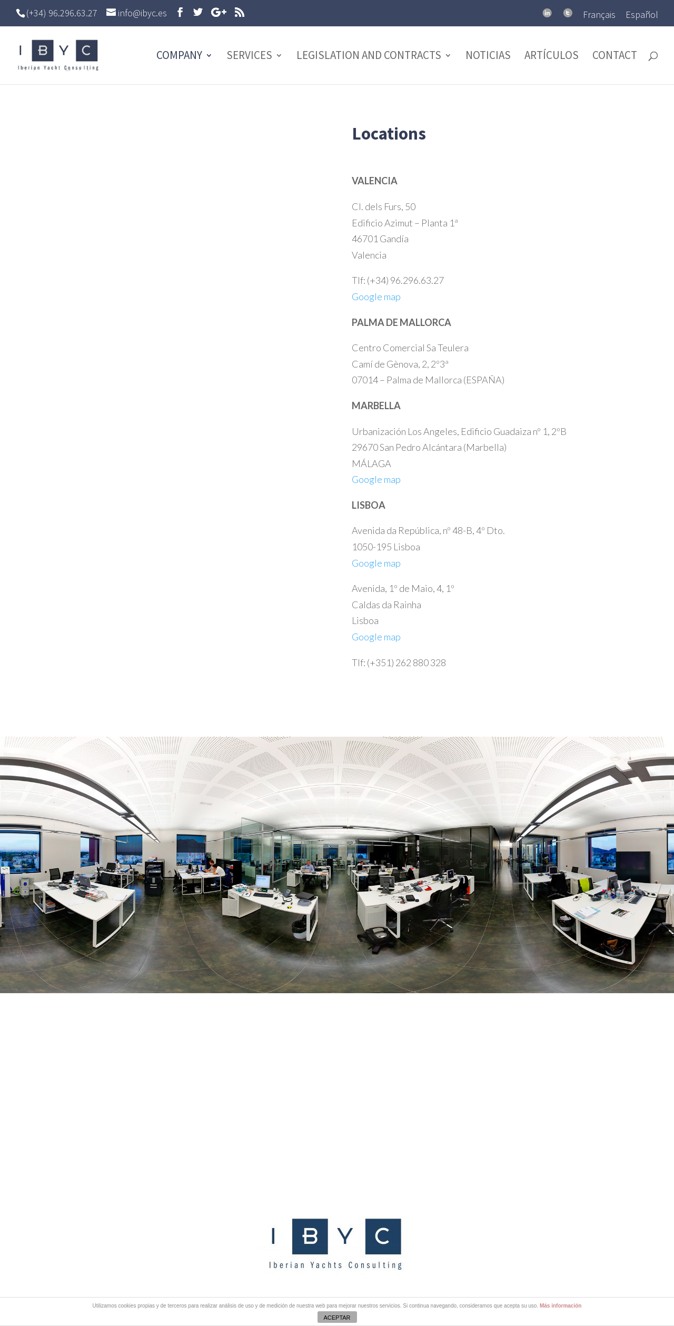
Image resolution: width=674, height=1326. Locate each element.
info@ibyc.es (347, 1146)
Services (249, 57)
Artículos (551, 57)
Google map (376, 296)
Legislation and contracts (368, 57)
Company (179, 57)
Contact (614, 57)
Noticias (488, 57)
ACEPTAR (336, 1317)
